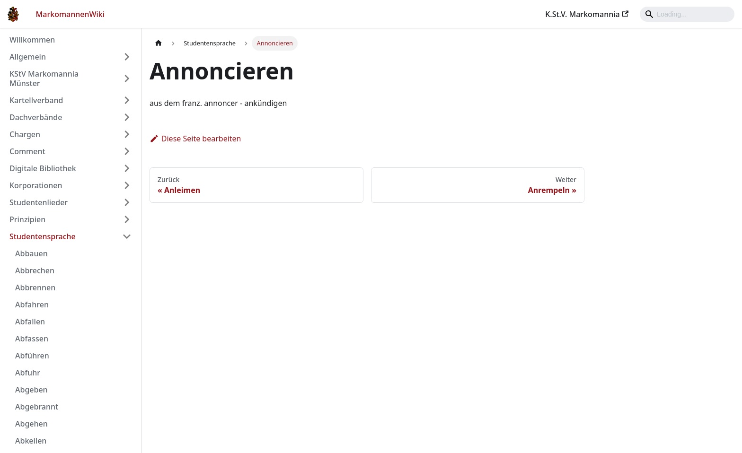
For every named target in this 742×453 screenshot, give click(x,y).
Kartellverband (36, 100)
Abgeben (31, 389)
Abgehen (31, 423)
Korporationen (35, 185)
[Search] (687, 14)
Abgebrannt (36, 406)
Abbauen (31, 253)
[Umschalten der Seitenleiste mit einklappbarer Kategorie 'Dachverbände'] (126, 117)
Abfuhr (27, 372)
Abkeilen (30, 441)
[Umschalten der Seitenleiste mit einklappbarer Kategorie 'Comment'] (126, 151)
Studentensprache (42, 236)
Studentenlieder (38, 202)
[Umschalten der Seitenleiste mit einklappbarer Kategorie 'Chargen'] (126, 134)
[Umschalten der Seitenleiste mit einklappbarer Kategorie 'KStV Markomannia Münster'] (126, 78)
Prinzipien (27, 219)
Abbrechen (34, 270)
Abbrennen (35, 287)
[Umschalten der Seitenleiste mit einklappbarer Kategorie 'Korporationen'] (126, 185)
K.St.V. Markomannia (586, 14)
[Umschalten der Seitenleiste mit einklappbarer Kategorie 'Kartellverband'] (126, 100)
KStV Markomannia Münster (44, 78)
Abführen (32, 355)
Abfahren (32, 304)
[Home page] (159, 43)
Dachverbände (35, 117)
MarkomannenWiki (70, 14)
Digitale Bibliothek (42, 168)
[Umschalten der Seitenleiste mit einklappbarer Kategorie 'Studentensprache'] (126, 236)
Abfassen (31, 338)
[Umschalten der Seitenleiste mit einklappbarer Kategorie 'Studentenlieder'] (126, 202)
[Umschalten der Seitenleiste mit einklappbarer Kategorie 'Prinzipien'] (126, 219)
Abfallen (30, 321)
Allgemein (27, 57)
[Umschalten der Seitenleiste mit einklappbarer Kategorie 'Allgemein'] (126, 56)
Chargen (24, 134)
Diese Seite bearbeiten (195, 138)
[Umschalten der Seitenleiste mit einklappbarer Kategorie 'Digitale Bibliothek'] (126, 168)
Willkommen (32, 40)
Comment (27, 151)
